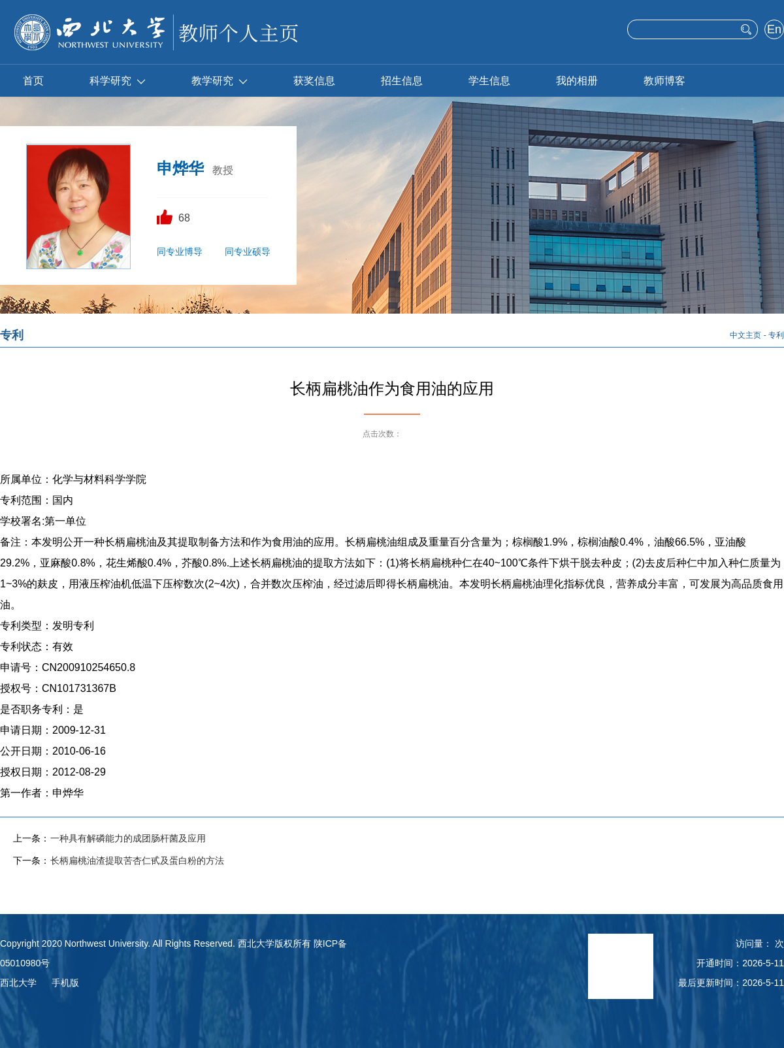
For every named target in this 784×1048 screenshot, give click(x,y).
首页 (33, 80)
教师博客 (664, 80)
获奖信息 (314, 80)
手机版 (65, 982)
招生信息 (402, 80)
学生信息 (489, 80)
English (774, 31)
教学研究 (219, 80)
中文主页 (745, 335)
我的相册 (577, 80)
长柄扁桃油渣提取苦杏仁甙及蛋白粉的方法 (137, 860)
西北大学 (18, 982)
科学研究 (118, 80)
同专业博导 (180, 251)
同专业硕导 (247, 251)
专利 (776, 335)
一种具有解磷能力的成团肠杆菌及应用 (128, 838)
